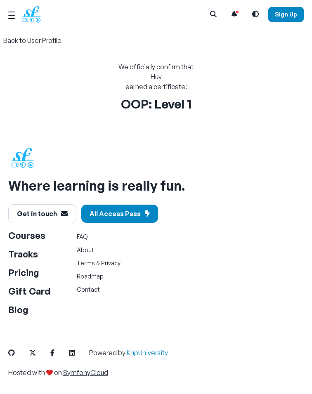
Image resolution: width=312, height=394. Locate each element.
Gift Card (29, 291)
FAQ (82, 236)
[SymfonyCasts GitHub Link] (18, 353)
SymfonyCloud (85, 372)
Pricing (23, 272)
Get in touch (42, 214)
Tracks (23, 254)
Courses (26, 235)
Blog (18, 309)
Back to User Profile (32, 40)
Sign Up (286, 14)
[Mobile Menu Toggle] (11, 14)
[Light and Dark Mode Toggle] (255, 14)
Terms (86, 263)
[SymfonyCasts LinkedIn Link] (78, 353)
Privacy (111, 263)
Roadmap (90, 276)
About (85, 249)
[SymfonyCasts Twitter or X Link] (39, 353)
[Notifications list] (234, 14)
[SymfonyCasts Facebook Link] (59, 353)
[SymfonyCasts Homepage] (35, 14)
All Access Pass (120, 214)
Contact (88, 289)
